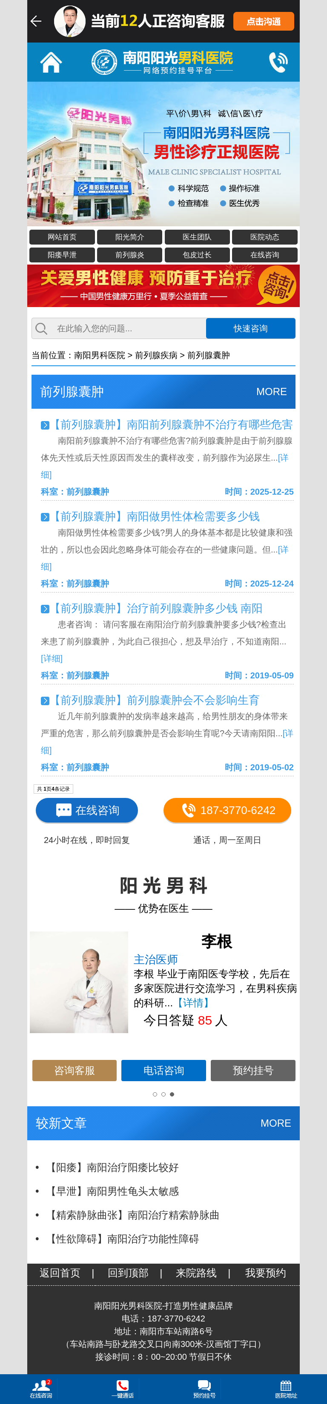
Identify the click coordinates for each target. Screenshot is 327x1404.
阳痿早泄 (62, 255)
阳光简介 (129, 237)
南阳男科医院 (99, 355)
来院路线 (196, 1273)
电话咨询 (163, 1070)
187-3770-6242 (227, 810)
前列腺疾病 (156, 355)
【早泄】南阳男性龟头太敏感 (112, 1191)
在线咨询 (264, 255)
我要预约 (265, 1273)
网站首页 (62, 237)
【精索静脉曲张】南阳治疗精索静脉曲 (133, 1215)
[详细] (52, 658)
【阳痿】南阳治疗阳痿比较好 (112, 1167)
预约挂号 (253, 1070)
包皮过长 (197, 255)
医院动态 (264, 237)
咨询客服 (74, 1070)
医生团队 (197, 237)
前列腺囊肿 (208, 355)
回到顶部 (128, 1273)
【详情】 (193, 1002)
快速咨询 (251, 328)
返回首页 (60, 1273)
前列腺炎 (129, 255)
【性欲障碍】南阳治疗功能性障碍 (122, 1239)
